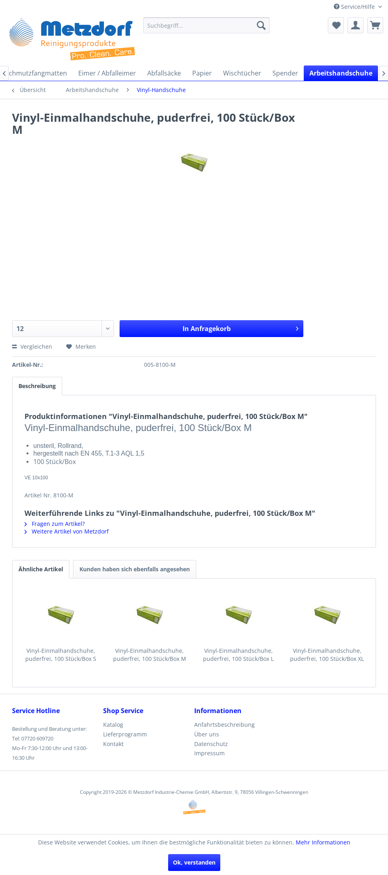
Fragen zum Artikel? (54, 523)
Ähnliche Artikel (40, 569)
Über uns (206, 734)
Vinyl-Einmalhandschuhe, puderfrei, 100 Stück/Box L (238, 654)
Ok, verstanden (194, 862)
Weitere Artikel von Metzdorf (66, 531)
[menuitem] (206, 25)
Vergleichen (32, 346)
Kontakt (113, 744)
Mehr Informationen (323, 842)
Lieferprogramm (125, 734)
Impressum (209, 753)
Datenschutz (211, 744)
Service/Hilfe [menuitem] (355, 6)
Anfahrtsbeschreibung (224, 724)
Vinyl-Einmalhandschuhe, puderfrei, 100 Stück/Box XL (327, 654)
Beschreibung (37, 386)
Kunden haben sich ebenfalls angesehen (134, 569)
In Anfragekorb (241, 327)
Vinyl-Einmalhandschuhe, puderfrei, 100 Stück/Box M (149, 654)
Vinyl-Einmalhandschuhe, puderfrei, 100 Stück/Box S (60, 654)
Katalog (113, 724)
